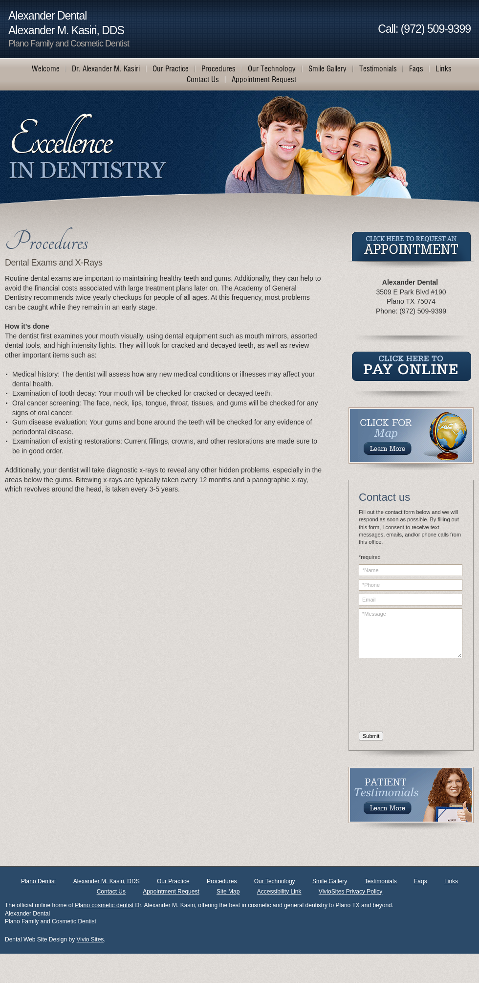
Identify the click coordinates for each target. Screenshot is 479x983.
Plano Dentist (38, 881)
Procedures (222, 881)
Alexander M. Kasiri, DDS (106, 881)
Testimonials (381, 881)
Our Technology (274, 881)
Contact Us (111, 891)
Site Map (228, 891)
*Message (410, 633)
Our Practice (173, 881)
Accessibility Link (279, 891)
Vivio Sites (90, 939)
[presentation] (399, 696)
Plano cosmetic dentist (104, 905)
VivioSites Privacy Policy (351, 891)
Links (451, 881)
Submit (371, 736)
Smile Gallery (329, 881)
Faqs (420, 881)
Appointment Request (171, 891)
